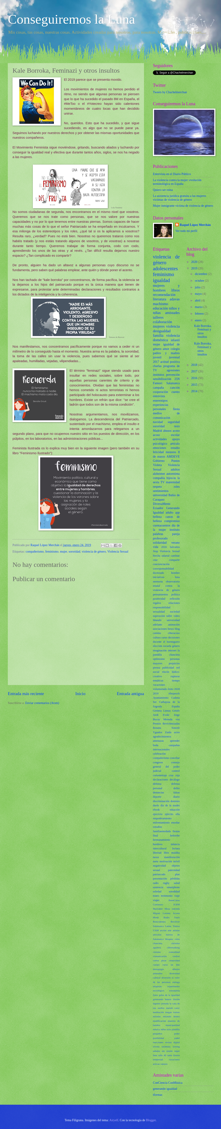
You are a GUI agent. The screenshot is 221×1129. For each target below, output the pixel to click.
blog (177, 628)
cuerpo (156, 964)
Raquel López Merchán (195, 225)
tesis (177, 426)
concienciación (161, 564)
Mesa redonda (172, 908)
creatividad (174, 960)
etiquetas (157, 986)
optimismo (159, 658)
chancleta (157, 943)
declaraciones (160, 779)
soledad (157, 891)
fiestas (176, 831)
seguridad (174, 422)
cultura (157, 637)
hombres (158, 844)
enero (198, 320)
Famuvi (157, 383)
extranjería (174, 990)
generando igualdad (165, 1088)
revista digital (172, 1042)
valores (163, 1064)
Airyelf (113, 1120)
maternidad (173, 482)
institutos (158, 374)
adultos (175, 469)
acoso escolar (166, 435)
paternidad (174, 870)
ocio (169, 1029)
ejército (169, 814)
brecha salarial (161, 555)
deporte (157, 796)
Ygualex (157, 732)
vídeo (176, 615)
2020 (194, 262)
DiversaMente (161, 504)
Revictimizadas (171, 723)
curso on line (171, 964)
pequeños (157, 1033)
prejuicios (174, 663)
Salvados (175, 547)
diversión (166, 977)
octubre (200, 280)
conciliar (175, 758)
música (156, 1029)
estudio (175, 448)
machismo (160, 304)
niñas (163, 1029)
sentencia (158, 887)
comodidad (174, 952)
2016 (164, 547)
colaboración (162, 322)
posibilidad (158, 1038)
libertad (157, 852)
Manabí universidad (166, 620)
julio (198, 287)
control (176, 770)
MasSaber (158, 908)
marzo (199, 307)
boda (155, 745)
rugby (166, 883)
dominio (175, 801)
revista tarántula (161, 1046)
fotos (155, 995)
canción (175, 387)
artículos (157, 934)
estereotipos (160, 400)
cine (155, 559)
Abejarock (174, 693)
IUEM (176, 904)
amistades (172, 313)
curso (164, 637)
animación (174, 624)
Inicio (80, 693)
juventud (174, 357)
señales (156, 1051)
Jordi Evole (161, 714)
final (155, 835)
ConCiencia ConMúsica (167, 1082)
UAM (156, 930)
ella (178, 814)
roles (177, 486)
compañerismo (35, 551)
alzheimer (159, 473)
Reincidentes (159, 921)
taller (169, 615)
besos (171, 628)
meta (155, 861)
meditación (158, 1012)
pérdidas (175, 878)
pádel (177, 1038)
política (175, 594)
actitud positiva (170, 361)
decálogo (175, 779)
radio (156, 883)
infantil (175, 340)
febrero (199, 313)
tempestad (158, 1059)
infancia (175, 844)
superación (159, 615)
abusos (167, 430)
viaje (177, 895)
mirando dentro (171, 1016)
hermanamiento (161, 839)
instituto (175, 529)
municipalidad (173, 1025)
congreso (158, 762)
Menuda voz (171, 719)
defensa (157, 783)
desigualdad (162, 331)
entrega (176, 982)
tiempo (176, 680)
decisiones (174, 637)
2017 (156, 361)
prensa (156, 667)
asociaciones (160, 628)
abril (198, 300)
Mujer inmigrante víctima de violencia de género (183, 205)
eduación (175, 809)
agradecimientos (162, 736)
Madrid (157, 430)
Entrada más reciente (26, 693)
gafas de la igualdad (169, 995)
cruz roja (174, 775)
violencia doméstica (166, 337)
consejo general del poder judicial (166, 767)
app (177, 512)
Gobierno (159, 460)
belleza (157, 516)
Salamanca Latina (162, 926)
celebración (159, 753)
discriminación (161, 801)
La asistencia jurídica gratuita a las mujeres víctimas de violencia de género (179, 197)
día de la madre (170, 805)
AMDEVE (173, 456)
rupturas (175, 676)
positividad (159, 598)
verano (175, 542)
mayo (198, 293)
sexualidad (159, 611)
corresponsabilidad (163, 568)
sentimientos (161, 491)
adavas (175, 299)
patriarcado (159, 874)
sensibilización (162, 379)
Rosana (157, 727)
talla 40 (162, 1055)
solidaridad (160, 542)
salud (177, 883)
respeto (157, 486)
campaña (158, 387)
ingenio (156, 1003)
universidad (160, 495)
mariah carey (173, 1008)
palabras (158, 534)
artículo (175, 443)
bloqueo (169, 939)
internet (172, 650)
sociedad (175, 611)
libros (175, 290)
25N (177, 379)
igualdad (161, 280)
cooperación (160, 392)
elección (157, 646)
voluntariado (160, 689)
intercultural (160, 848)
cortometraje (160, 775)
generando (158, 999)
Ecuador (158, 508)
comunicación (160, 956)
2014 (194, 391)
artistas (176, 930)
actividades (160, 439)
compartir (174, 559)
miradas (157, 1016)
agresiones (173, 370)
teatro (156, 895)
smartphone (173, 887)
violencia (173, 326)
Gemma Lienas (162, 710)
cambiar (175, 555)
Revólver (175, 921)
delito (176, 788)
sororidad (74, 551)
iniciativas (158, 577)
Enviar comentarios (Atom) (42, 703)
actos (177, 732)
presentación (160, 878)
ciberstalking (173, 947)
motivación (166, 861)
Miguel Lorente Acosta (166, 913)
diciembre (201, 274)
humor (168, 999)
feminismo (51, 551)
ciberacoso (174, 633)
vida (155, 547)
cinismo (157, 952)
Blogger (151, 1120)
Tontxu (176, 926)
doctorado (158, 572)
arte (169, 930)
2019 (155, 693)
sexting (176, 1046)
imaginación (160, 650)
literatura (159, 299)
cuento (175, 392)
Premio (157, 723)
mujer (63, 551)
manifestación (172, 857)
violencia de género (94, 551)
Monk (156, 917)
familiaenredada (162, 831)
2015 (194, 384)
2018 (177, 689)
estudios (157, 826)
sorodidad (174, 891)
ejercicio (158, 814)
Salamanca (173, 383)
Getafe (176, 710)
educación (160, 308)
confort (176, 956)
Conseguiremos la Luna (71, 19)
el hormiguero (171, 641)
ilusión (176, 999)
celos (177, 939)
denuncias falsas (166, 792)
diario (176, 796)
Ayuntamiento (161, 697)
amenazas (158, 740)
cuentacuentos (161, 525)
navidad (158, 422)
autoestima (173, 473)
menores (171, 452)
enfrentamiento (161, 822)
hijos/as (171, 478)
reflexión (175, 598)
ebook (156, 809)
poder (177, 1033)
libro (166, 852)
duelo (156, 805)
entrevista (159, 396)
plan (177, 874)
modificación (159, 1021)
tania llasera (173, 1055)
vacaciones (159, 684)
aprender (175, 740)
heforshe (175, 835)
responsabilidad (161, 607)
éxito (170, 689)
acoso (176, 430)
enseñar (175, 822)
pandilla (176, 1029)
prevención (173, 374)
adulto (169, 512)
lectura (176, 848)
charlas (157, 366)
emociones (159, 448)
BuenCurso (174, 900)
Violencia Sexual (117, 551)
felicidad (158, 452)
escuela (167, 646)
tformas (157, 1094)
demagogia (158, 969)
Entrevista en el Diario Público (172, 174)
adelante (157, 624)
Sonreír (175, 727)
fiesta (176, 409)
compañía (159, 478)
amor (166, 349)
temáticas (158, 680)
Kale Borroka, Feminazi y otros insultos (202, 331)
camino (157, 633)
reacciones (158, 1042)
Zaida (168, 732)
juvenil (157, 357)
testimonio (167, 895)
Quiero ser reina (163, 190)
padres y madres (166, 353)
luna (177, 577)
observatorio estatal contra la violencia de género (166, 586)
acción (163, 930)
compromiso (172, 521)
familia (158, 335)
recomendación (164, 295)
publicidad (168, 667)
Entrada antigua (130, 693)
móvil (176, 861)
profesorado (160, 538)
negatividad (159, 865)
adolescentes (165, 268)
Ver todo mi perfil (186, 231)
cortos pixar (159, 960)
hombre (175, 572)
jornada (165, 1003)
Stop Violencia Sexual (166, 551)
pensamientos (160, 594)
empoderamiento (162, 818)
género (176, 646)
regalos (157, 603)
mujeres (159, 326)
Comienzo (158, 904)
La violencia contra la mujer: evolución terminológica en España (177, 182)
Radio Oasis (172, 917)
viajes (156, 900)
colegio (175, 349)
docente (157, 641)
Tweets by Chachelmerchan (170, 92)
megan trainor (172, 1012)
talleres (158, 317)
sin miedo (167, 1051)
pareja (176, 534)
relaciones (174, 603)
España (176, 706)
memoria (158, 581)
